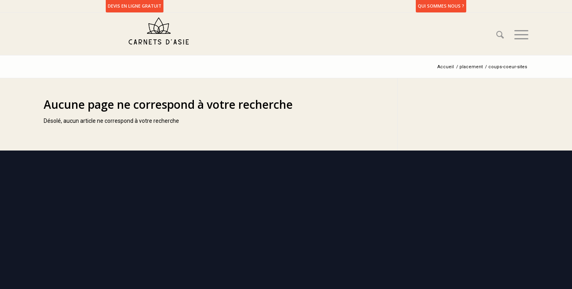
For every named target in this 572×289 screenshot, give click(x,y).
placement (471, 66)
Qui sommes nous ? (441, 6)
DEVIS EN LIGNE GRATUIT (134, 6)
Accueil (445, 66)
